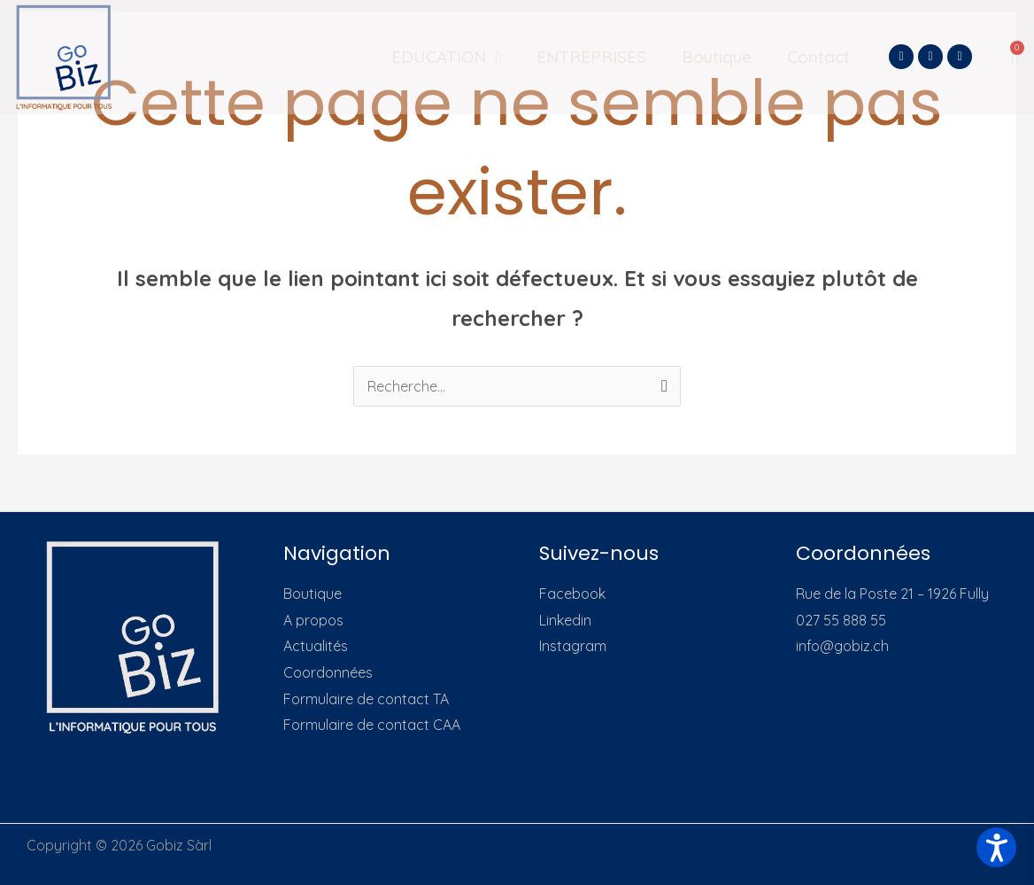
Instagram (572, 646)
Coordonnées (328, 672)
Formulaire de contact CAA (371, 725)
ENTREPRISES (591, 56)
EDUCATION (446, 57)
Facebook (572, 593)
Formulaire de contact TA (366, 699)
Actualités (315, 646)
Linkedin (565, 620)
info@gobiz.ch (842, 646)
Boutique (717, 56)
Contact (818, 56)
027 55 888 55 (841, 620)
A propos (313, 620)
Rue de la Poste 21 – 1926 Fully (892, 593)
